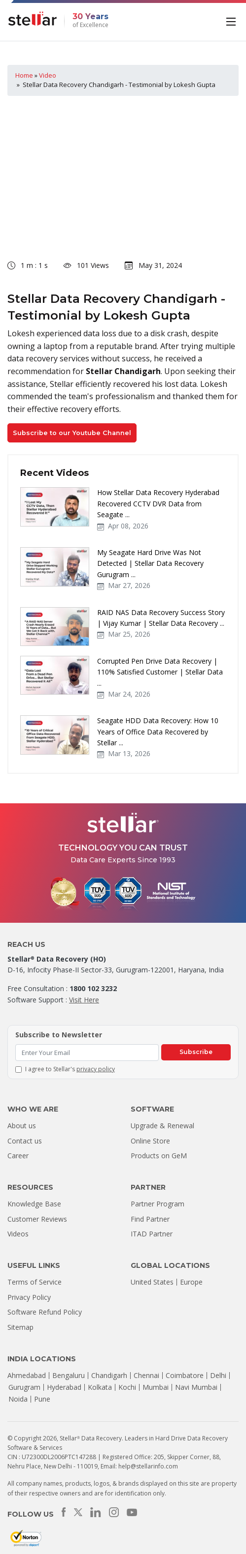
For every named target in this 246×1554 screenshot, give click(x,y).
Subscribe (195, 1052)
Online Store (150, 1140)
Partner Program (157, 1203)
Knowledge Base (34, 1203)
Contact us (24, 1140)
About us (21, 1125)
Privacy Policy (29, 1297)
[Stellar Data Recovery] (32, 18)
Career (18, 1155)
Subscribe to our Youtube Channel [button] (72, 433)
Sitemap (20, 1327)
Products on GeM (159, 1155)
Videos (18, 1233)
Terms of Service (34, 1282)
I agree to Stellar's (70, 1069)
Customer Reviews (37, 1219)
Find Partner (150, 1219)
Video (47, 75)
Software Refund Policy (44, 1312)
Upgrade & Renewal (162, 1125)
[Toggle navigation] (232, 20)
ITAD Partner (152, 1233)
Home (24, 75)
